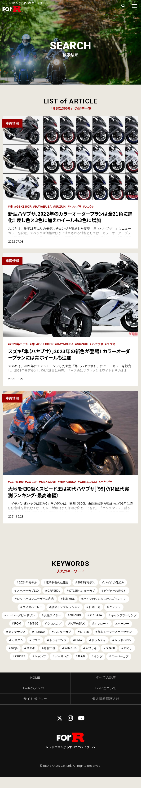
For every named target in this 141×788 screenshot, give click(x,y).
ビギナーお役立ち (117, 590)
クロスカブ (94, 624)
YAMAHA (21, 658)
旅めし (81, 658)
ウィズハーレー (30, 607)
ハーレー (46, 632)
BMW (17, 649)
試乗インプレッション (65, 607)
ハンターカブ (118, 632)
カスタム (82, 641)
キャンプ (122, 658)
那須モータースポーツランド (47, 641)
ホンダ (78, 666)
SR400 (63, 658)
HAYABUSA (44, 206)
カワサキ (43, 658)
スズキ (92, 206)
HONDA (94, 632)
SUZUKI (62, 206)
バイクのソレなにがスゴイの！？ (107, 599)
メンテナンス (71, 632)
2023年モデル (20, 344)
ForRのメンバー (35, 698)
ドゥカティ (38, 649)
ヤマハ (102, 641)
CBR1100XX (90, 481)
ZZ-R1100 (17, 481)
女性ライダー (71, 616)
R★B (61, 666)
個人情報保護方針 (105, 709)
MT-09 (73, 624)
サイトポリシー (35, 709)
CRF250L (52, 590)
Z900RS (100, 658)
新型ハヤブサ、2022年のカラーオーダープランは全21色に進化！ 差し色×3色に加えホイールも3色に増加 (68, 216)
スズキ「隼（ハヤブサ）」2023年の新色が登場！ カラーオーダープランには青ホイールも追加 (69, 354)
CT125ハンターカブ (82, 590)
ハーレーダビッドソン (37, 616)
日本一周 (96, 607)
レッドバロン (64, 649)
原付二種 (123, 649)
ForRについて (105, 698)
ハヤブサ (77, 206)
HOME (35, 688)
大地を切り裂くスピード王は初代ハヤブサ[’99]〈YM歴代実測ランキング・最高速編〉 (69, 491)
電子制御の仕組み (56, 582)
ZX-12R (32, 481)
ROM (56, 624)
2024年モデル (25, 582)
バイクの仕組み (117, 582)
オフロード (23, 632)
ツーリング (40, 666)
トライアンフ (125, 641)
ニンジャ (118, 607)
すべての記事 (106, 688)
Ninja (86, 649)
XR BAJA (115, 616)
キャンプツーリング (30, 624)
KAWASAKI (119, 624)
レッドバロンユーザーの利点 (33, 599)
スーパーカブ (101, 666)
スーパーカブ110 (25, 590)
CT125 (13, 641)
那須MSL (68, 599)
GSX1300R (24, 206)
